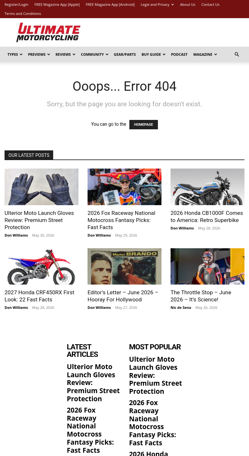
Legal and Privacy (157, 4)
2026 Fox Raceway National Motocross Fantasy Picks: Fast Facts (121, 220)
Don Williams (16, 235)
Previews (39, 54)
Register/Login (16, 4)
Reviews (65, 54)
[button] (236, 55)
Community (95, 54)
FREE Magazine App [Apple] (56, 4)
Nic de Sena (181, 307)
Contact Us (210, 4)
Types (15, 54)
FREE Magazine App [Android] (110, 4)
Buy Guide (154, 54)
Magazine (205, 54)
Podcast (179, 54)
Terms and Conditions (23, 13)
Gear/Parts (125, 54)
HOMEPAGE (143, 125)
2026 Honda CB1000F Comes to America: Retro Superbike (93, 419)
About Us (187, 4)
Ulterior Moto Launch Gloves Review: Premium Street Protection (39, 220)
